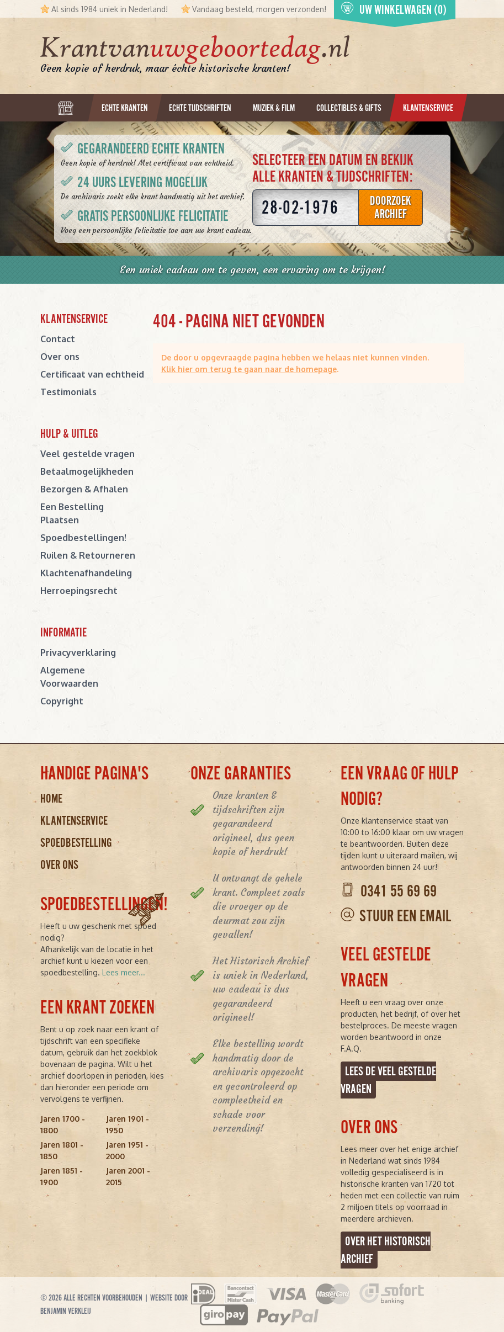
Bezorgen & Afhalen (84, 489)
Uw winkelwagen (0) (394, 9)
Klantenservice (74, 820)
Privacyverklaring (78, 652)
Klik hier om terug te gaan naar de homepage (249, 369)
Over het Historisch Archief (386, 1250)
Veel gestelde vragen (87, 453)
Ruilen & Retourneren (87, 555)
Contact (57, 338)
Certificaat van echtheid (92, 374)
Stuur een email (405, 916)
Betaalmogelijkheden (87, 471)
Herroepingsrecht (79, 590)
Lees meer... (123, 972)
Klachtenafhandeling (86, 573)
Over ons (59, 356)
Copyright (61, 701)
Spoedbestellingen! (83, 537)
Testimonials (68, 391)
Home (51, 798)
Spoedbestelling (76, 842)
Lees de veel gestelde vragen (388, 1080)
